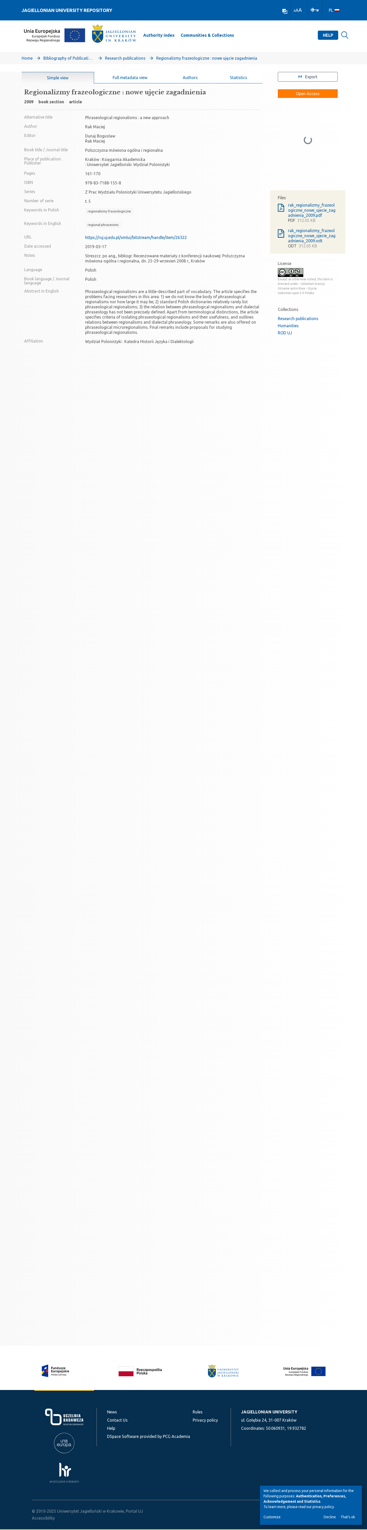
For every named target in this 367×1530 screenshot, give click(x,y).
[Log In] (315, 9)
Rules (198, 1412)
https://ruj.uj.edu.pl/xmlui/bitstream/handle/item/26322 (136, 237)
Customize (272, 1517)
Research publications (125, 58)
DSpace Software (123, 1436)
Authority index (159, 35)
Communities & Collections (207, 35)
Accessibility (43, 1518)
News (112, 1412)
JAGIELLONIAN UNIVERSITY (269, 1412)
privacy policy (323, 1507)
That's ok (347, 1517)
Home (27, 58)
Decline (330, 1517)
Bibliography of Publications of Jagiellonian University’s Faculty (68, 58)
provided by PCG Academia (165, 1436)
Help (328, 35)
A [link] (295, 10)
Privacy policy (205, 1420)
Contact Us (117, 1420)
